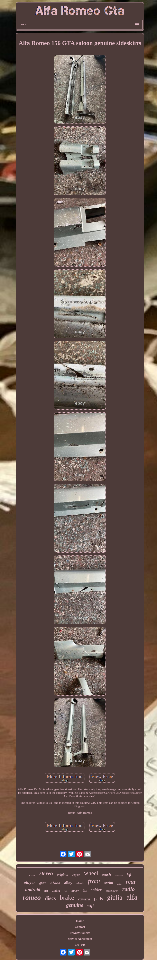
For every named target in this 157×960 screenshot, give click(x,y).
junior (75, 890)
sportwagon (112, 890)
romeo (32, 897)
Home (80, 921)
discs (50, 898)
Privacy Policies (80, 932)
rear (131, 881)
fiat (46, 890)
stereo (46, 873)
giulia (114, 897)
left (129, 874)
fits (85, 890)
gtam (42, 883)
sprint (108, 883)
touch (106, 874)
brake (67, 897)
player (29, 882)
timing (56, 890)
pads (98, 898)
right (119, 884)
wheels (80, 883)
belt (65, 891)
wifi (90, 905)
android (32, 889)
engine (76, 874)
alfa (132, 897)
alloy (68, 883)
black (55, 883)
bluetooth (119, 875)
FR (83, 944)
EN (77, 944)
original (62, 874)
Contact (80, 926)
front (94, 881)
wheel (91, 873)
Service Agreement (80, 938)
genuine (74, 905)
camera (84, 899)
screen (32, 875)
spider (96, 889)
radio (128, 889)
